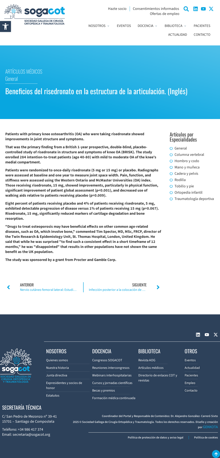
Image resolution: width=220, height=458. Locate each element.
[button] (5, 26)
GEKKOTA (210, 427)
